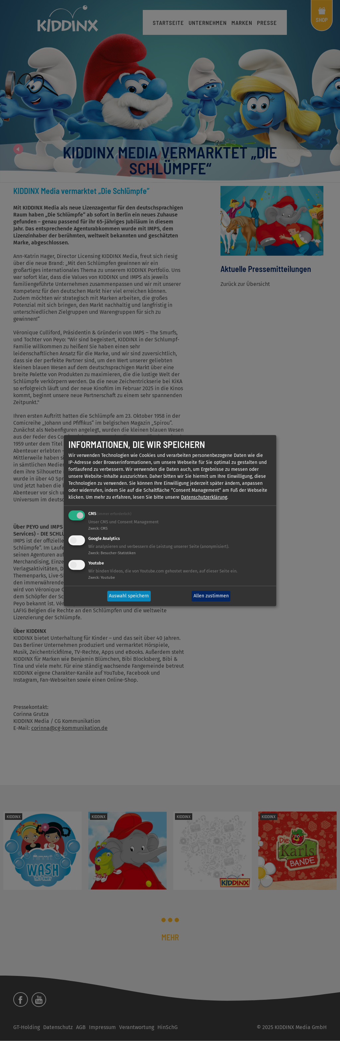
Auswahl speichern (129, 596)
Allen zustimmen (211, 596)
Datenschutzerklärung (204, 497)
